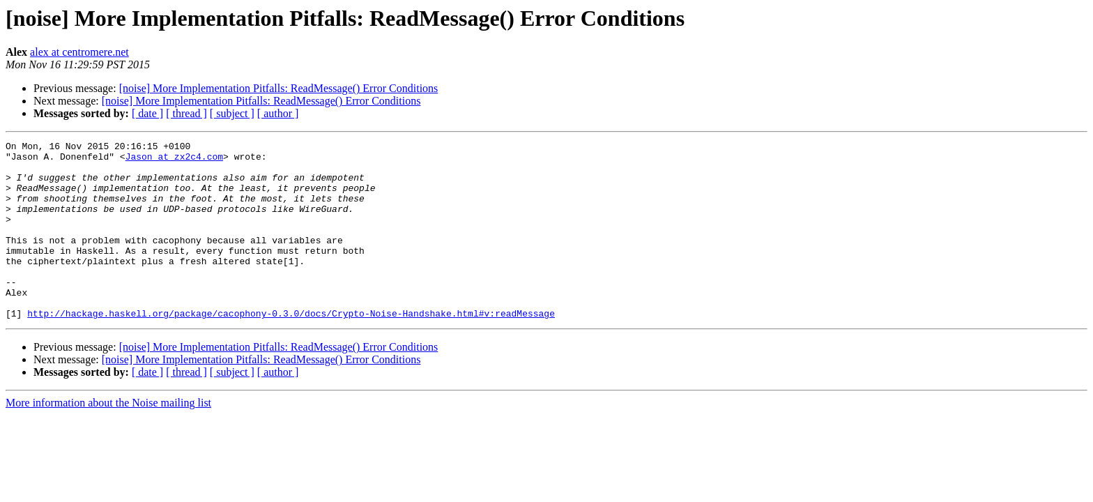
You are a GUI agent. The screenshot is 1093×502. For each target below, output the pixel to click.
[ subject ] (232, 113)
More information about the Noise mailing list (108, 438)
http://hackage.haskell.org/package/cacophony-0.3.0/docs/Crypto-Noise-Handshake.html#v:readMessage (291, 348)
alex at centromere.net (79, 52)
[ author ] (278, 113)
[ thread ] (186, 113)
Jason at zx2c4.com (174, 160)
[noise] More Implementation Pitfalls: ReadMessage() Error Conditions (278, 88)
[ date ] (147, 113)
